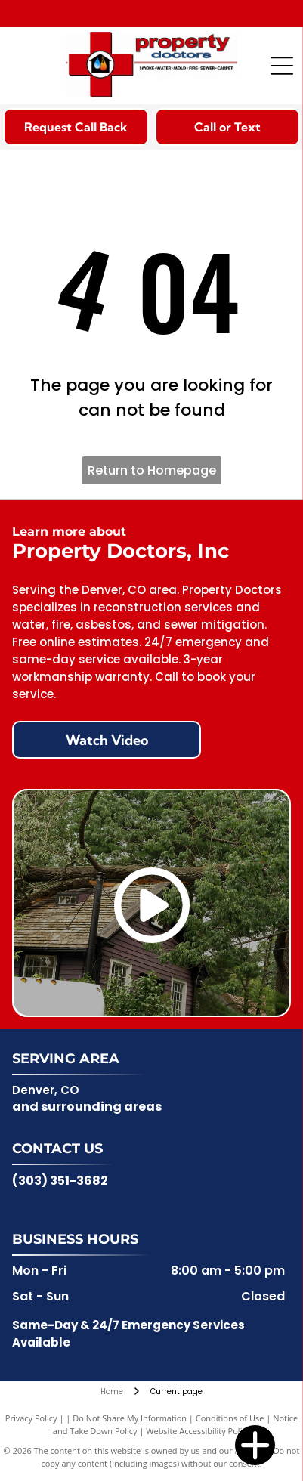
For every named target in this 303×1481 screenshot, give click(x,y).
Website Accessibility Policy (198, 1430)
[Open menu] (282, 65)
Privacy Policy (31, 1418)
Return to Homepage (152, 470)
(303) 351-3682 (60, 1180)
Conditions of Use (230, 1418)
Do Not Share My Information (130, 1418)
